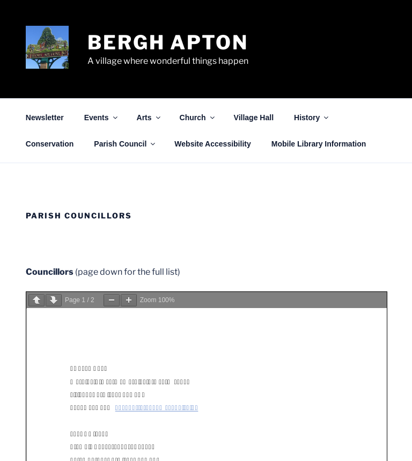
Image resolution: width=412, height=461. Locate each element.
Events (101, 117)
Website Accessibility (212, 144)
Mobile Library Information (318, 144)
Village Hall (254, 117)
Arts (149, 117)
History (312, 117)
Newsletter (45, 117)
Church (198, 117)
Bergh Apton (167, 42)
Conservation (49, 144)
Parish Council (125, 144)
